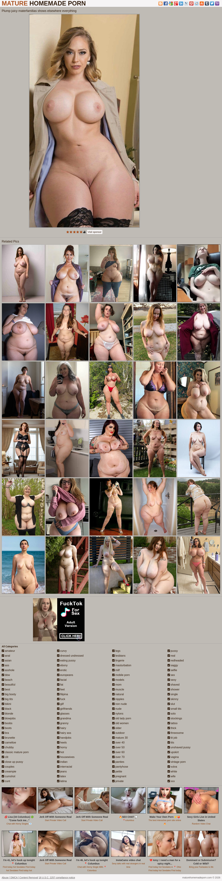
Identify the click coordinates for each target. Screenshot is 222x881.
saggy (173, 665)
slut (171, 703)
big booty (9, 694)
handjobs (64, 737)
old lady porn (121, 718)
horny (62, 747)
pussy (173, 650)
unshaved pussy (179, 747)
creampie (9, 771)
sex (171, 675)
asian (7, 660)
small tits (174, 708)
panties (118, 761)
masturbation (121, 665)
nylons (117, 713)
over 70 (118, 757)
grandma (64, 718)
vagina (173, 757)
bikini (6, 703)
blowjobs (9, 718)
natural (118, 694)
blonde (7, 713)
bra (5, 732)
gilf (60, 703)
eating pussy (66, 660)
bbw (6, 675)
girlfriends (64, 708)
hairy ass (64, 732)
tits (171, 742)
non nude (119, 703)
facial (62, 679)
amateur (8, 650)
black (6, 708)
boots (7, 728)
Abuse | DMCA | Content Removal (20, 877)
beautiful (8, 684)
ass (5, 665)
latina (62, 781)
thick (172, 728)
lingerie (118, 660)
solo (172, 713)
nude (116, 708)
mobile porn (121, 675)
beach (7, 679)
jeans (62, 771)
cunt (6, 781)
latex (61, 776)
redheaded (176, 660)
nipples (118, 699)
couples (8, 766)
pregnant (119, 776)
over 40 (118, 742)
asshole (8, 670)
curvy (62, 650)
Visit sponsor (95, 232)
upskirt (173, 752)
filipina (62, 694)
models (118, 679)
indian (62, 761)
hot (60, 752)
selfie (172, 670)
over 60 (118, 752)
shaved (174, 684)
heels (62, 742)
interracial (64, 766)
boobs (7, 723)
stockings (175, 718)
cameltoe (9, 742)
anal (6, 655)
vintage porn (177, 761)
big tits (7, 699)
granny (63, 723)
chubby (8, 747)
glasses (63, 713)
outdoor (118, 732)
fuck (61, 699)
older (116, 728)
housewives (66, 757)
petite (117, 771)
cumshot (8, 776)
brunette (8, 737)
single (173, 694)
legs (116, 650)
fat (60, 684)
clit (5, 757)
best (6, 689)
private (118, 781)
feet (61, 689)
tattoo (172, 723)
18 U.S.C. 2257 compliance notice (57, 877)
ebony (62, 665)
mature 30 (120, 737)
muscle (118, 689)
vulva (172, 766)
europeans (65, 675)
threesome (176, 732)
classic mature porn (15, 752)
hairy (61, 728)
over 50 (118, 747)
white (172, 771)
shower (174, 689)
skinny (173, 699)
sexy (172, 679)
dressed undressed (70, 655)
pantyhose (120, 766)
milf (116, 670)
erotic (62, 670)
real (171, 655)
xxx (171, 781)
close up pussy (12, 761)
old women (120, 723)
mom (116, 684)
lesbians (118, 655)
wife (172, 776)
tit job (172, 737)
